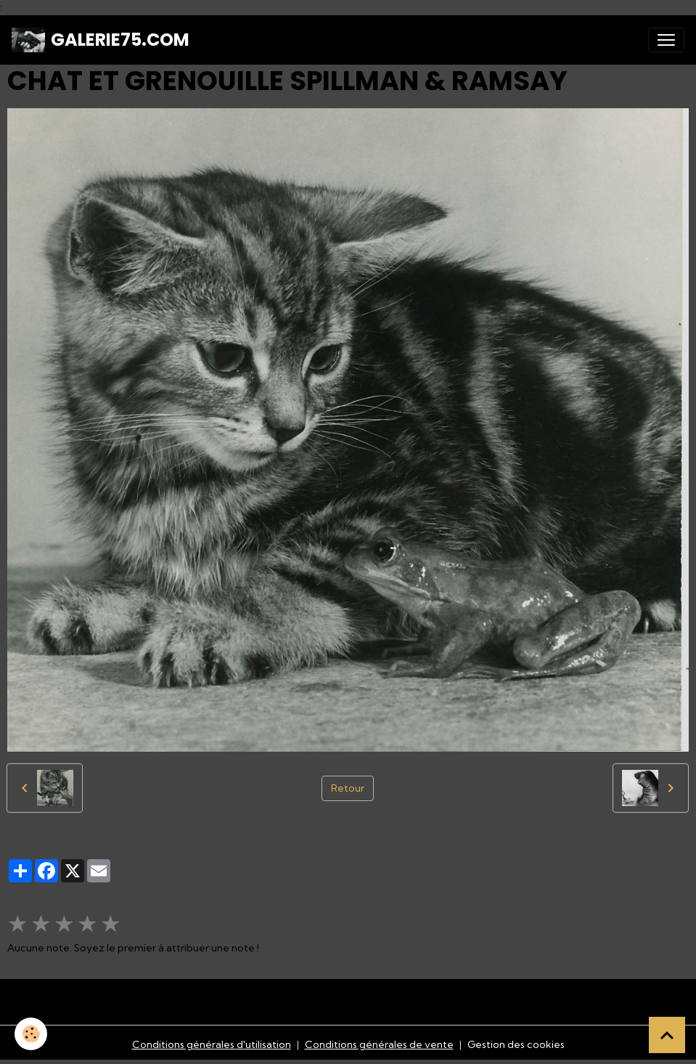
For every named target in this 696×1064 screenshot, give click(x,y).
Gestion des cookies (516, 1044)
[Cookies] (31, 1034)
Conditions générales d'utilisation (211, 1044)
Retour (347, 788)
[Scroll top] (667, 1035)
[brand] (100, 40)
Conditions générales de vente (379, 1044)
